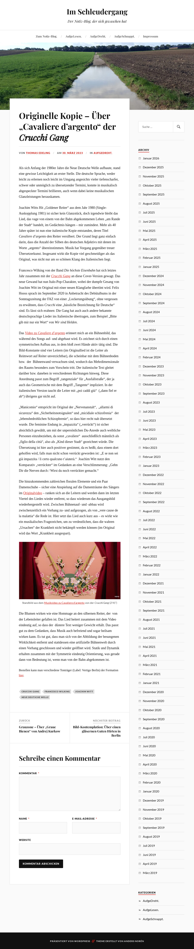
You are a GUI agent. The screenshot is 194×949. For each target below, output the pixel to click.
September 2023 (153, 393)
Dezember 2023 (153, 366)
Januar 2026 (151, 158)
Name (24, 818)
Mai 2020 (149, 755)
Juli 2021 (149, 628)
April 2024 (150, 348)
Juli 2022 (149, 520)
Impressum (150, 36)
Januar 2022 (151, 574)
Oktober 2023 (152, 384)
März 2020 (150, 773)
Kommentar (29, 773)
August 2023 (151, 402)
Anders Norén (134, 941)
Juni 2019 (149, 854)
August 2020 (151, 728)
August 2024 (151, 312)
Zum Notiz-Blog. (46, 36)
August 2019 (151, 836)
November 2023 (153, 375)
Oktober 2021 (152, 601)
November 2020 (153, 701)
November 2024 (153, 285)
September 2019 (153, 827)
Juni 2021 (149, 637)
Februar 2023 (151, 456)
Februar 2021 (151, 674)
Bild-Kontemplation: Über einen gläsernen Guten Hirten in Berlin (96, 731)
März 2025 (150, 248)
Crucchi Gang (60, 276)
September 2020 (153, 719)
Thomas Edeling (38, 152)
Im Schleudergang (97, 11)
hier (21, 675)
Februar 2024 (151, 357)
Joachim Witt (84, 691)
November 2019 (153, 809)
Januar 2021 (151, 683)
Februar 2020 (151, 782)
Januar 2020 (151, 791)
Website (25, 839)
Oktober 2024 (152, 294)
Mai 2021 (149, 646)
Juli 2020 (149, 737)
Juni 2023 (149, 420)
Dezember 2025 (153, 167)
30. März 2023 (72, 152)
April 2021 (150, 655)
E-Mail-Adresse (84, 818)
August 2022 (151, 511)
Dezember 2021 (153, 583)
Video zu (45, 333)
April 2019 (150, 863)
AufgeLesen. (74, 36)
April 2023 (150, 438)
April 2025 (150, 239)
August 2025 (151, 203)
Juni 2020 (149, 746)
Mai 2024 (149, 339)
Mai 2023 (149, 429)
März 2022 (150, 556)
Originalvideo (32, 493)
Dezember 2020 (153, 692)
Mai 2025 (149, 230)
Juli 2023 (149, 411)
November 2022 (153, 484)
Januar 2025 (151, 266)
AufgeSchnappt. (124, 36)
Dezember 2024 (153, 276)
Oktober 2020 (152, 710)
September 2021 (153, 610)
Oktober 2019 (152, 818)
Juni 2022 (149, 529)
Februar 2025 (151, 257)
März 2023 (150, 447)
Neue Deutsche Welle (35, 697)
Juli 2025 (149, 212)
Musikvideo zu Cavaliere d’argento (64, 602)
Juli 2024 (149, 321)
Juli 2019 (149, 845)
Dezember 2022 (153, 474)
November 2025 (153, 176)
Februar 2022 (151, 565)
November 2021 (153, 592)
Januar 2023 (151, 465)
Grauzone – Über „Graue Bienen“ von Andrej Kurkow (39, 729)
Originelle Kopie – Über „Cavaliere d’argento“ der (67, 126)
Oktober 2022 (152, 493)
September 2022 (153, 502)
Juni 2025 (149, 221)
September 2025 (153, 194)
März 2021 (150, 664)
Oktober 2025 (152, 185)
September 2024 (153, 303)
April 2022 (150, 547)
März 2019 (150, 873)
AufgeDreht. (98, 36)
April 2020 (150, 764)
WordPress (82, 941)
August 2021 (151, 619)
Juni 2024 (149, 330)
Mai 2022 (149, 538)
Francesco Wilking (57, 691)
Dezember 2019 (153, 800)
